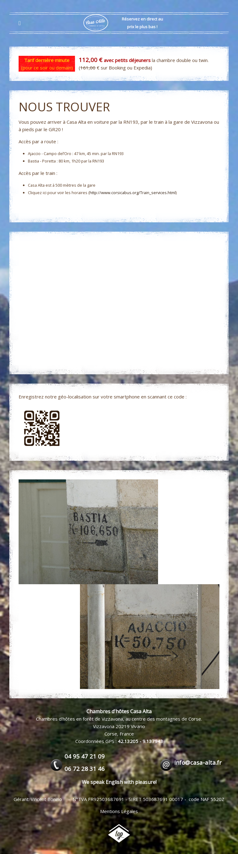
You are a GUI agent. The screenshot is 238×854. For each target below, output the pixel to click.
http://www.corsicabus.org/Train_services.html (133, 192)
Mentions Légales (119, 811)
